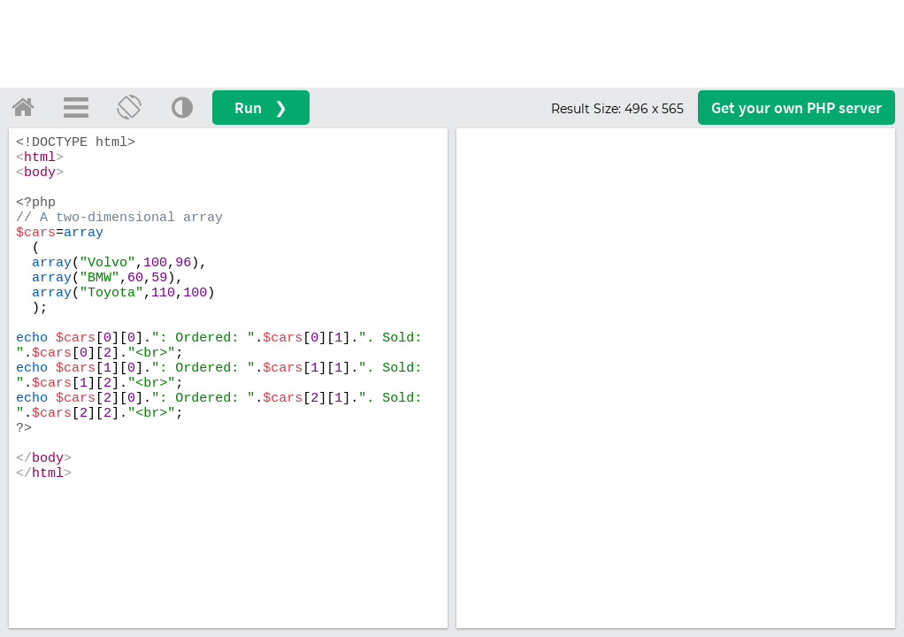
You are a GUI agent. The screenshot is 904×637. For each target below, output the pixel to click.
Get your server (796, 107)
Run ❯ (260, 107)
